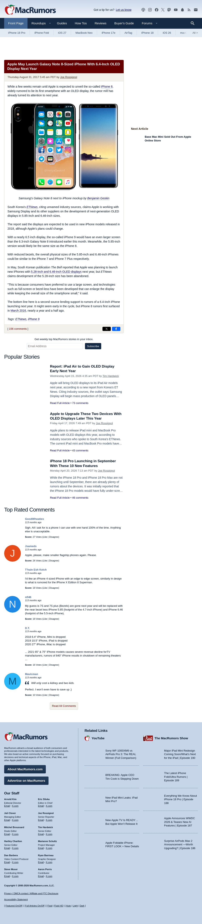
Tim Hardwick (110, 376)
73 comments (80, 403)
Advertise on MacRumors (26, 780)
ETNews (31, 207)
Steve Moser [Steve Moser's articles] (11, 869)
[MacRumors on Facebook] (157, 10)
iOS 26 (167, 32)
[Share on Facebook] (116, 329)
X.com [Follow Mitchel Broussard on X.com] (15, 834)
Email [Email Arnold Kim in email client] (7, 806)
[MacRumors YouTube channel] (176, 10)
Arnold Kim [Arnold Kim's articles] (10, 799)
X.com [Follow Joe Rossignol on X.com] (49, 820)
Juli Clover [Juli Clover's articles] (10, 813)
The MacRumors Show (171, 738)
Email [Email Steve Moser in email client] (7, 876)
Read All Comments (64, 705)
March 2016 (18, 310)
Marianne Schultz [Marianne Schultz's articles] (47, 841)
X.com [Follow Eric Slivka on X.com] (49, 806)
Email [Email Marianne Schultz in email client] (41, 848)
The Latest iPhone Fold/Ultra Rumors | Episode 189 (175, 777)
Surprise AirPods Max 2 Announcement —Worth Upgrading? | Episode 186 (179, 844)
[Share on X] (106, 329)
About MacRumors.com (24, 769)
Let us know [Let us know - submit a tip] (123, 9)
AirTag (128, 32)
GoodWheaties (34, 518)
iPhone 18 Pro (16, 32)
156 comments (18, 328)
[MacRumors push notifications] (182, 10)
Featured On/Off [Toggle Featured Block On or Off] (13, 905)
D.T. (27, 628)
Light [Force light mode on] (75, 905)
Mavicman (31, 674)
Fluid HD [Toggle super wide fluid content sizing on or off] (58, 905)
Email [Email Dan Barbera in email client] (7, 862)
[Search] (194, 23)
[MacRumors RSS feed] (189, 10)
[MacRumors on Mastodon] (169, 10)
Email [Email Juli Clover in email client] (7, 820)
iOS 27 (62, 32)
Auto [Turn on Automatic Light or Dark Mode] (68, 905)
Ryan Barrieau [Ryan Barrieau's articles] (46, 855)
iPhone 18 (147, 32)
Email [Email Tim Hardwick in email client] (41, 834)
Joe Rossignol (68, 77)
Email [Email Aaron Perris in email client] (41, 876)
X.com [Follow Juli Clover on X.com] (15, 820)
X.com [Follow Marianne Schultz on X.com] (49, 848)
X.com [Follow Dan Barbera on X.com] (15, 862)
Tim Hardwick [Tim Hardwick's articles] (45, 827)
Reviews (100, 23)
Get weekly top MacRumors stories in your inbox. (64, 339)
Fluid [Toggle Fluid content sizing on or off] (49, 905)
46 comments (80, 497)
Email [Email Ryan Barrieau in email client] (41, 862)
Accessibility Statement (16, 899)
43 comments (80, 450)
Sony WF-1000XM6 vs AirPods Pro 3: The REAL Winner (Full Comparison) (120, 754)
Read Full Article (60, 403)
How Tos (81, 23)
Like (45, 537)
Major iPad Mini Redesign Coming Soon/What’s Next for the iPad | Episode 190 (180, 754)
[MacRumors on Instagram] (150, 10)
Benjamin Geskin (98, 198)
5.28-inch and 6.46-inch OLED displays (56, 271)
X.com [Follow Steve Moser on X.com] (15, 876)
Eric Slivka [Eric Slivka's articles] (44, 799)
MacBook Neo (84, 32)
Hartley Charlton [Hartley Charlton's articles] (13, 841)
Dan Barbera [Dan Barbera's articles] (11, 855)
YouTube (98, 738)
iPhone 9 (33, 319)
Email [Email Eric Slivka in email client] (41, 806)
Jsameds (31, 546)
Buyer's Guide (124, 23)
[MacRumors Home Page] (30, 10)
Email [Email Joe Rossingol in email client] (41, 820)
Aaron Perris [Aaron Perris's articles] (45, 869)
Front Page (16, 23)
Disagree (53, 537)
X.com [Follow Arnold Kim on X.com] (15, 806)
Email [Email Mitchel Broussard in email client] (7, 834)
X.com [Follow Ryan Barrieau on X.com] (49, 862)
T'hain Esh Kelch (36, 569)
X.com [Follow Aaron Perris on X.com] (49, 876)
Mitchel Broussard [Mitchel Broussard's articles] (14, 827)
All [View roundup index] (195, 32)
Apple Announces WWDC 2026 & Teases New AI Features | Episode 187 (179, 822)
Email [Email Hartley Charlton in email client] (7, 848)
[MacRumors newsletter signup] (196, 10)
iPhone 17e (108, 32)
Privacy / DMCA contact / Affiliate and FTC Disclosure (31, 893)
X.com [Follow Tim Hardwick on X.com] (49, 834)
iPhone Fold (41, 32)
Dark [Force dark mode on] (82, 905)
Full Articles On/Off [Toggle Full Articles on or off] (34, 905)
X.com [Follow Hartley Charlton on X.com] (15, 848)
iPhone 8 (106, 86)
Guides (62, 23)
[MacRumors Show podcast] (143, 10)
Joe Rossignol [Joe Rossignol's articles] (46, 813)
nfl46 (28, 597)
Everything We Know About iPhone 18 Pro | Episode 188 (180, 799)
